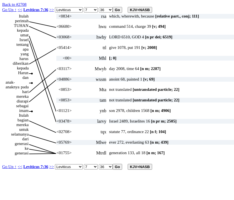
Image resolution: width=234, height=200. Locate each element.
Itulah (24, 16)
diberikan (21, 63)
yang (25, 54)
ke (27, 148)
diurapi (23, 101)
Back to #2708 (14, 4)
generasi (22, 143)
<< (19, 10)
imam (24, 110)
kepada (23, 30)
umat (24, 35)
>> (51, 10)
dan (25, 77)
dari (25, 139)
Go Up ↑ (9, 10)
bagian (23, 120)
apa (26, 49)
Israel (24, 40)
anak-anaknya (12, 82)
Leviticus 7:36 (35, 10)
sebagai (22, 106)
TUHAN (21, 25)
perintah (22, 21)
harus (24, 58)
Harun (23, 73)
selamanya (20, 134)
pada (25, 87)
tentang (22, 44)
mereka (22, 96)
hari (25, 91)
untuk (24, 129)
